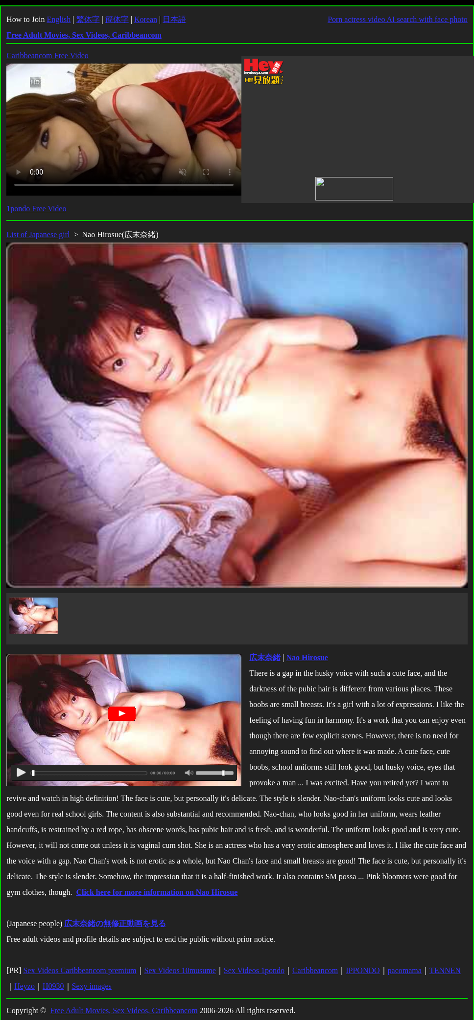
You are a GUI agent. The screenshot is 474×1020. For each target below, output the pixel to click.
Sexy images (92, 986)
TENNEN (445, 970)
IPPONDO (362, 970)
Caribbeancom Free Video (47, 55)
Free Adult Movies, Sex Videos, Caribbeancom (123, 1010)
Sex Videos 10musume (180, 970)
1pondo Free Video (36, 208)
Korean (145, 19)
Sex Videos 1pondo (254, 970)
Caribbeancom (315, 970)
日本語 (174, 19)
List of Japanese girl (38, 234)
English (59, 19)
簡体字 (117, 19)
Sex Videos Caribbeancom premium (79, 970)
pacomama (405, 970)
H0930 (53, 986)
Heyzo (24, 986)
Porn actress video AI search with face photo (398, 19)
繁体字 (88, 19)
